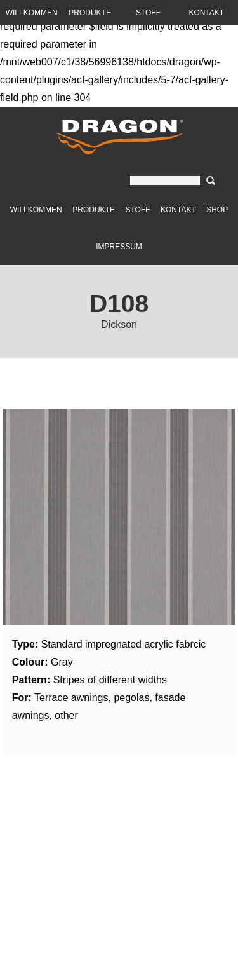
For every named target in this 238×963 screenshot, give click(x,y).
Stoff (137, 209)
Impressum (119, 246)
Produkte (93, 209)
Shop (217, 209)
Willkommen (36, 209)
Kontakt (178, 209)
